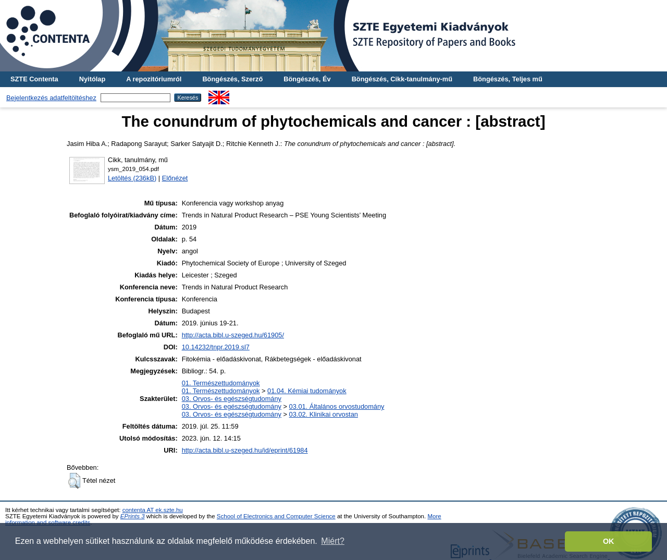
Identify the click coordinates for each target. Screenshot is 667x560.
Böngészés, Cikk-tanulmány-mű (402, 79)
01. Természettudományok (221, 383)
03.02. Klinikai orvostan (323, 414)
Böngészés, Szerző (232, 79)
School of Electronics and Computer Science (276, 516)
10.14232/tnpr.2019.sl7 (216, 347)
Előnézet (175, 178)
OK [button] (608, 541)
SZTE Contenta (34, 79)
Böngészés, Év (306, 79)
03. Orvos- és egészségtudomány (231, 399)
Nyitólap (92, 79)
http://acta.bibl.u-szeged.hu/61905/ (233, 335)
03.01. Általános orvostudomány (337, 406)
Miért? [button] (332, 541)
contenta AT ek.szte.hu (152, 510)
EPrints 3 (132, 516)
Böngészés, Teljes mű (507, 79)
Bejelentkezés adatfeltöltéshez (51, 98)
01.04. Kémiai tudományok (307, 391)
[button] (74, 481)
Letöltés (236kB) (132, 178)
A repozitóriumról (153, 79)
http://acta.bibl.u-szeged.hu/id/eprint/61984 (245, 450)
